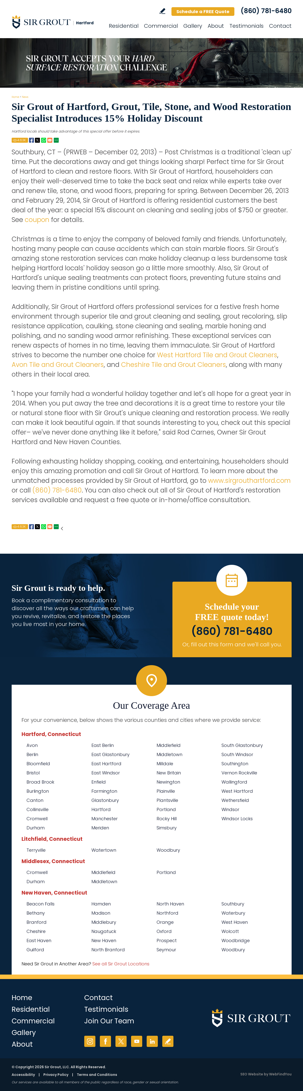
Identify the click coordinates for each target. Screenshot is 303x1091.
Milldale (165, 764)
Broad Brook (40, 782)
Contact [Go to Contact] (280, 26)
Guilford (35, 950)
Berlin (32, 754)
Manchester (104, 819)
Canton (35, 800)
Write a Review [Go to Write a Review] (162, 11)
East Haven (39, 940)
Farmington (104, 791)
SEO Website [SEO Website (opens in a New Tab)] (251, 1074)
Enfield (98, 782)
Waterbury (233, 913)
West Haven (234, 922)
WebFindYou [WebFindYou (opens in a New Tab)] (280, 1074)
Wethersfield (235, 800)
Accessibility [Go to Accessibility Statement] (23, 1074)
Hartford (101, 809)
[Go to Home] (56, 21)
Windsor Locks (237, 819)
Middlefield (169, 745)
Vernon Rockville (239, 773)
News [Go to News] (25, 97)
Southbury (232, 904)
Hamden (101, 904)
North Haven (170, 904)
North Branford (108, 950)
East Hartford (106, 764)
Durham (36, 828)
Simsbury (167, 828)
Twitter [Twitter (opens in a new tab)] (121, 1041)
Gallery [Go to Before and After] (192, 26)
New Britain (169, 773)
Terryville (36, 850)
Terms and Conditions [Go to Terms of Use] (97, 1074)
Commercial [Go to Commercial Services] (161, 26)
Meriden (100, 828)
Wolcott (230, 931)
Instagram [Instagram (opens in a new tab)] (89, 1041)
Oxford (164, 931)
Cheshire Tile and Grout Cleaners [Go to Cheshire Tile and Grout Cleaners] (173, 364)
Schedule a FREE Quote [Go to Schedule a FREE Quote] (202, 11)
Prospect (167, 940)
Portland (166, 809)
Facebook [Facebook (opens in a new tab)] (105, 1041)
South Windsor (237, 754)
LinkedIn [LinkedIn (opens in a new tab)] (152, 1041)
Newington (168, 782)
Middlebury (103, 922)
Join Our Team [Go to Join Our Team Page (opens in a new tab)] (109, 1021)
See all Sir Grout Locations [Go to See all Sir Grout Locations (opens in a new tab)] (120, 964)
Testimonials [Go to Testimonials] (246, 26)
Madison (100, 913)
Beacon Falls (41, 904)
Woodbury (168, 850)
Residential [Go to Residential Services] (123, 26)
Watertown (103, 850)
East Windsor (105, 773)
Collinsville (38, 809)
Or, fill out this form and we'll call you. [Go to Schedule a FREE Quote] (232, 644)
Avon (32, 745)
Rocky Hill (167, 819)
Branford (37, 922)
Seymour (166, 950)
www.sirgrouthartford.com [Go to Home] (249, 480)
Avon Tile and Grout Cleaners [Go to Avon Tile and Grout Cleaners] (58, 364)
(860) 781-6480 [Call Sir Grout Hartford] (266, 10)
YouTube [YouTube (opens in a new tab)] (136, 1041)
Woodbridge (235, 940)
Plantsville (167, 800)
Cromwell (37, 819)
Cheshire (36, 931)
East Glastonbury (110, 754)
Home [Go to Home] (15, 97)
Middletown (169, 754)
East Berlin (102, 745)
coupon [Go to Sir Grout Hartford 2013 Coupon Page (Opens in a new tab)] (37, 219)
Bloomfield (38, 764)
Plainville (166, 791)
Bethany (36, 913)
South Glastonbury (242, 745)
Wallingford (234, 782)
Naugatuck (103, 931)
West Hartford (237, 791)
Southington (234, 764)
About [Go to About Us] (216, 26)
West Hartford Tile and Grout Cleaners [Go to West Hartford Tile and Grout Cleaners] (217, 355)
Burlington (38, 791)
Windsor (230, 809)
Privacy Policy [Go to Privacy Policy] (55, 1074)
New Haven (103, 940)
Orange (165, 922)
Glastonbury (105, 800)
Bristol (33, 773)
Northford (167, 913)
